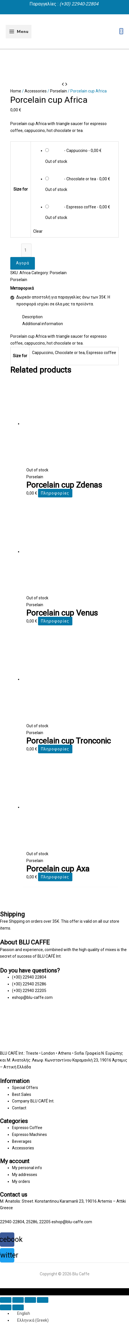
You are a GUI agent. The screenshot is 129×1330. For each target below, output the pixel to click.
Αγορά (22, 263)
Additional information (42, 323)
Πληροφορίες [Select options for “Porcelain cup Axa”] (55, 877)
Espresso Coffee (27, 1127)
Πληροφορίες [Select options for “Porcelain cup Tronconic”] (55, 749)
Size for (20, 189)
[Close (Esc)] (5, 1300)
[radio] (80, 154)
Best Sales (21, 1094)
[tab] (70, 317)
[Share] (18, 1300)
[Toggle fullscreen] (30, 1300)
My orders (21, 1181)
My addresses (24, 1174)
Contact (19, 1108)
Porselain (58, 91)
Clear (38, 231)
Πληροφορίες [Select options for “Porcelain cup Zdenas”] (55, 493)
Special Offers (25, 1087)
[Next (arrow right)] (18, 1307)
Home (15, 91)
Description (32, 317)
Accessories (36, 91)
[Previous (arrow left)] (5, 1307)
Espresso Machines (29, 1134)
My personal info (27, 1167)
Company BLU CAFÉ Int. (33, 1101)
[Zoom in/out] (42, 1300)
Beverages (21, 1141)
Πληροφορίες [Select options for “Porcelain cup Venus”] (55, 621)
